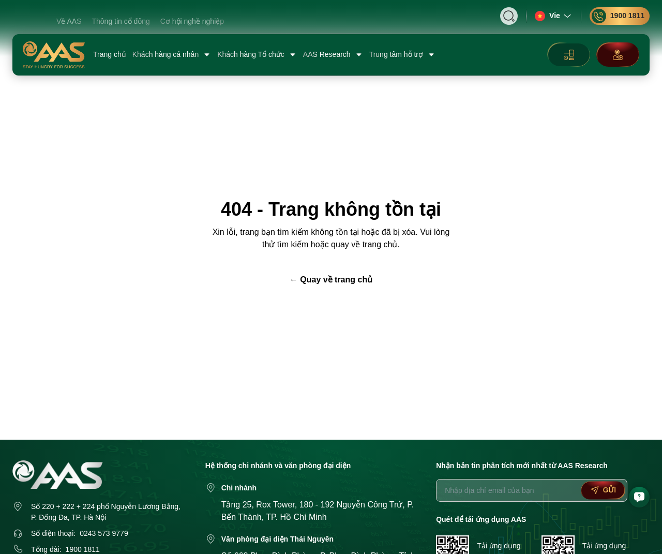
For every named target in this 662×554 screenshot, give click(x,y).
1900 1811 (618, 16)
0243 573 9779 (104, 533)
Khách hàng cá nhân (171, 54)
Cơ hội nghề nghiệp (192, 21)
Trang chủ (109, 54)
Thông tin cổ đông (120, 21)
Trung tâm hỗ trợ (402, 54)
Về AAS (68, 21)
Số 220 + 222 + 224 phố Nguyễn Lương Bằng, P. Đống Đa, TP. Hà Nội (105, 511)
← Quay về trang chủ (331, 279)
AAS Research (333, 54)
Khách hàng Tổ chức (257, 54)
